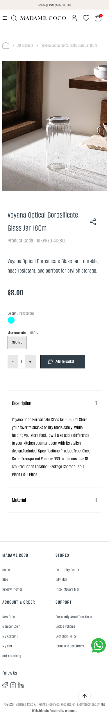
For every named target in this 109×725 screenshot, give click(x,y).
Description (21, 403)
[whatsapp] (98, 645)
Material (19, 499)
